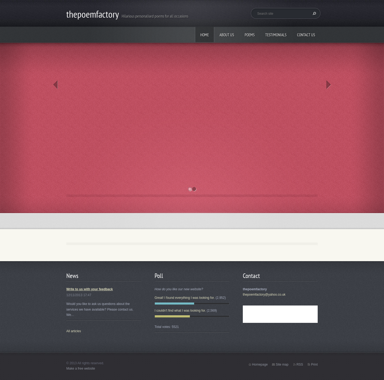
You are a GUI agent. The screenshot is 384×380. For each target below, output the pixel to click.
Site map (282, 364)
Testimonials (275, 34)
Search (314, 13)
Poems (250, 34)
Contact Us (306, 34)
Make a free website (80, 368)
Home (204, 34)
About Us (227, 34)
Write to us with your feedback (89, 289)
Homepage (260, 364)
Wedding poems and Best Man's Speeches (247, 75)
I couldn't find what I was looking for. (180, 310)
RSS (300, 364)
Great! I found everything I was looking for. (185, 298)
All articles (73, 331)
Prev (55, 84)
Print (314, 364)
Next (328, 84)
